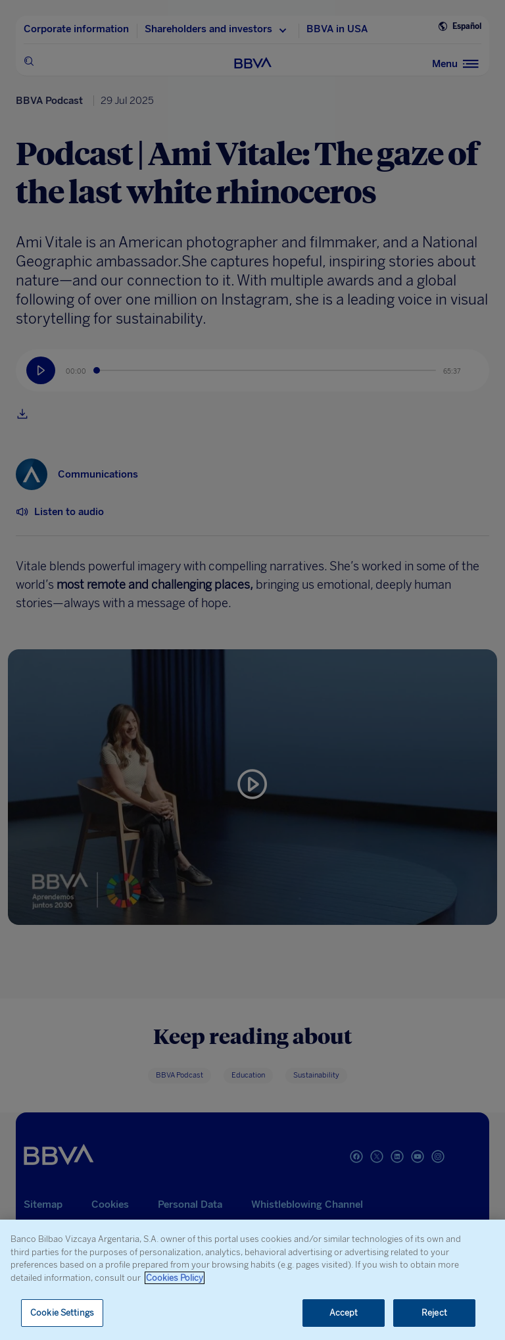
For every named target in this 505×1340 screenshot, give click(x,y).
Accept (343, 1313)
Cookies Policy (174, 1278)
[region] (252, 1280)
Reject (434, 1313)
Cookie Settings (62, 1313)
